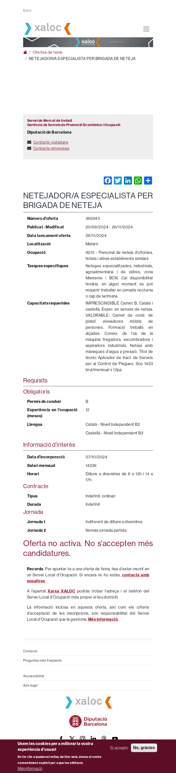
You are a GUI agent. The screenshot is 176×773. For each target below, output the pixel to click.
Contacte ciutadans (50, 142)
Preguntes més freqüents (42, 660)
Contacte (30, 651)
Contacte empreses (51, 148)
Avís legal (30, 685)
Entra (27, 10)
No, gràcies (144, 748)
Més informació (30, 768)
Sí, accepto (119, 747)
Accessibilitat (33, 676)
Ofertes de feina (47, 52)
